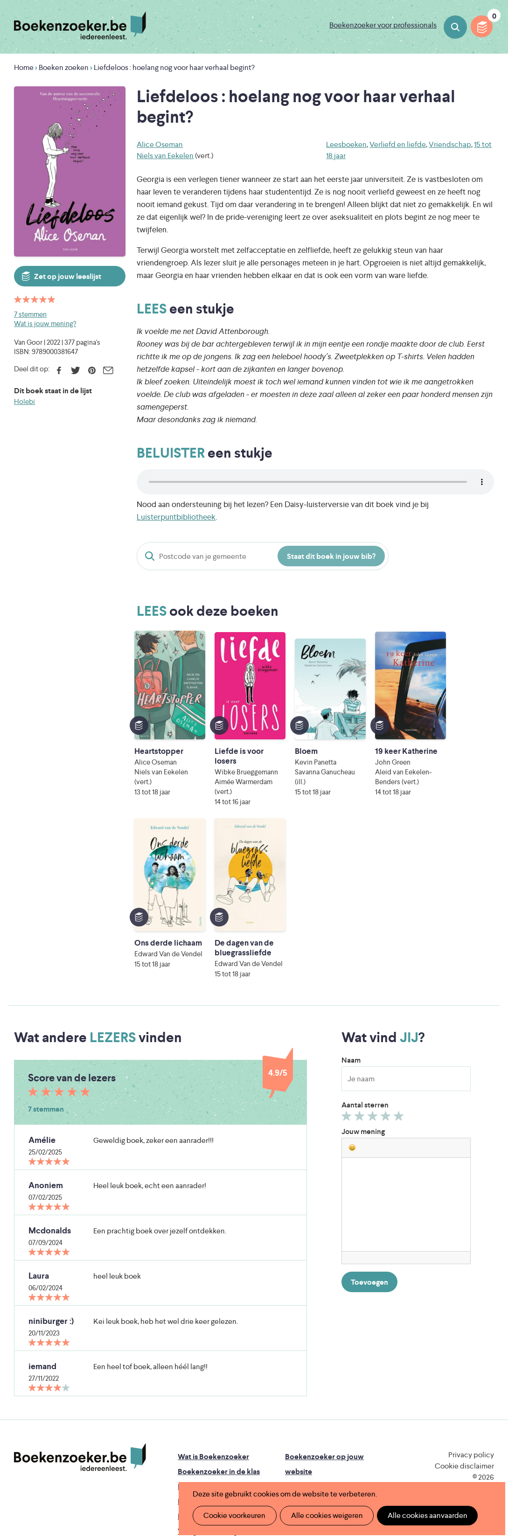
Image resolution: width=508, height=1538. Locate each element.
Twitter (75, 370)
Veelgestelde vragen (211, 1379)
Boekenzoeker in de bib (218, 1334)
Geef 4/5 (387, 966)
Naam (351, 907)
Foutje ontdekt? (204, 1394)
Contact (299, 1379)
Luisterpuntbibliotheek (176, 517)
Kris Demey (329, 1461)
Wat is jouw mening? (45, 323)
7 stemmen (30, 314)
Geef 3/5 (374, 966)
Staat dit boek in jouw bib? (331, 556)
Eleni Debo (247, 1461)
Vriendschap (450, 144)
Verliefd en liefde (397, 144)
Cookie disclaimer (464, 1313)
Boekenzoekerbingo (212, 1349)
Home (24, 67)
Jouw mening (363, 979)
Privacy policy (471, 1302)
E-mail (108, 370)
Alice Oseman (160, 144)
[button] (352, 995)
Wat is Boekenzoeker (213, 1304)
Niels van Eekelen (165, 155)
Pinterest (92, 370)
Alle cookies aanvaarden (422, 1515)
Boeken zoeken (455, 27)
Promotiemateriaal (209, 1364)
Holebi (24, 401)
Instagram (485, 1343)
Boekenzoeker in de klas (219, 1319)
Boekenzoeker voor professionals (383, 25)
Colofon (299, 1364)
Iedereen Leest (313, 1422)
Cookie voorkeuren (233, 1515)
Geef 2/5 (361, 966)
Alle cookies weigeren (324, 1515)
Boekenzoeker (80, 26)
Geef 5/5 (400, 966)
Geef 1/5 (347, 966)
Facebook (59, 370)
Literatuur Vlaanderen (213, 1435)
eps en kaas (415, 1461)
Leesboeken (346, 144)
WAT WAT (262, 1448)
